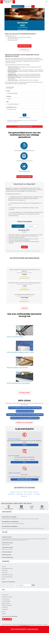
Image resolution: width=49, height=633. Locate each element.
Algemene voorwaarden (7, 605)
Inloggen (4, 613)
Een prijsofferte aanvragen (24, 176)
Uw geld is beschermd (6, 537)
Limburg (30, 492)
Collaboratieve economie (7, 542)
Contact (8, 91)
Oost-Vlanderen (36, 494)
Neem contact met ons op (24, 479)
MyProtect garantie (6, 603)
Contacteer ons (24, 50)
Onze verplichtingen (6, 601)
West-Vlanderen (28, 494)
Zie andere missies (24, 392)
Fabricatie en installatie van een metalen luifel (17, 367)
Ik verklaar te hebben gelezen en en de (21, 121)
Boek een (22, 29)
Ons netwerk (4, 572)
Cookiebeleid (4, 609)
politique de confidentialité (28, 120)
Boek (24, 462)
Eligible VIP (22, 25)
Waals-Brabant (19, 494)
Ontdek (24, 445)
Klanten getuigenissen (7, 552)
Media (3, 579)
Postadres (8, 96)
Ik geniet (24, 247)
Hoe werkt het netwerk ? (7, 597)
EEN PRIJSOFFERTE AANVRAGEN (24, 629)
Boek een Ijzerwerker (24, 46)
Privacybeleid (4, 607)
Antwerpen (12, 492)
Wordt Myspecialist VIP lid (7, 568)
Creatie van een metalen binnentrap (15, 336)
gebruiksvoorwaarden (12, 122)
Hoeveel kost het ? (6, 599)
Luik (21, 492)
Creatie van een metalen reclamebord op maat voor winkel (20, 352)
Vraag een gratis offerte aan (24, 126)
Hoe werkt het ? (5, 595)
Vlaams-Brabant (11, 494)
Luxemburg (35, 492)
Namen (25, 492)
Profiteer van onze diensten (24, 422)
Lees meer (24, 308)
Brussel (18, 492)
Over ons (4, 566)
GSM (7, 101)
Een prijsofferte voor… (11, 107)
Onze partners (5, 570)
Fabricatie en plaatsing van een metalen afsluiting (18, 383)
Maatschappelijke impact (7, 557)
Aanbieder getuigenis (6, 554)
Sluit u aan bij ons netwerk (7, 577)
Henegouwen (24, 496)
